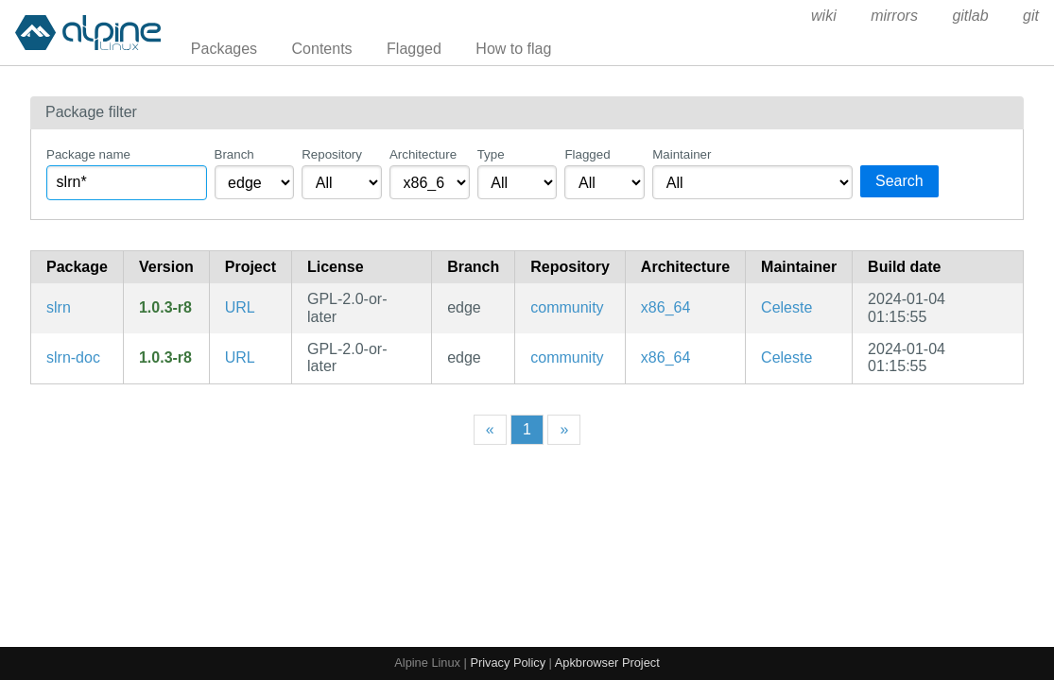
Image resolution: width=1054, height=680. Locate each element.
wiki (824, 16)
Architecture (423, 154)
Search (899, 181)
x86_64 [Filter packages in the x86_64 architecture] (666, 307)
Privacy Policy (507, 662)
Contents (322, 49)
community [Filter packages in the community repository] (566, 307)
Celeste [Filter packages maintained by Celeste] (786, 307)
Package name (88, 154)
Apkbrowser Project (607, 662)
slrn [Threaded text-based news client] (58, 307)
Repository (332, 154)
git (1031, 16)
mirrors (894, 16)
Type (491, 154)
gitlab (970, 16)
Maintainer (681, 154)
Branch (234, 154)
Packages (224, 49)
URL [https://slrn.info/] (240, 307)
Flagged (414, 49)
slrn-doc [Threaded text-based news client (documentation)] (73, 357)
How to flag (513, 49)
